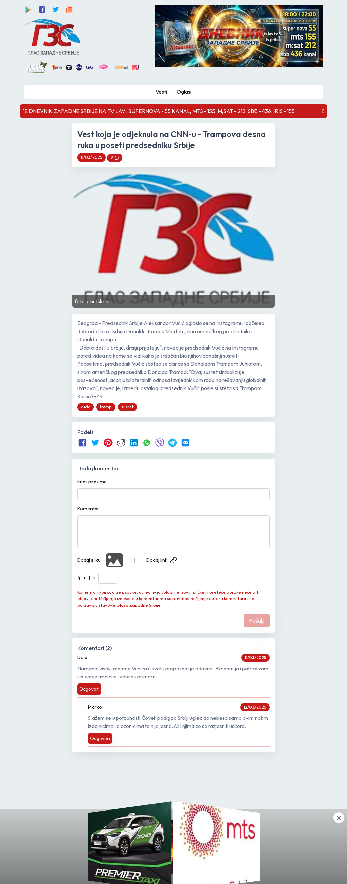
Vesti (161, 91)
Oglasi (184, 91)
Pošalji (256, 620)
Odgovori (89, 689)
